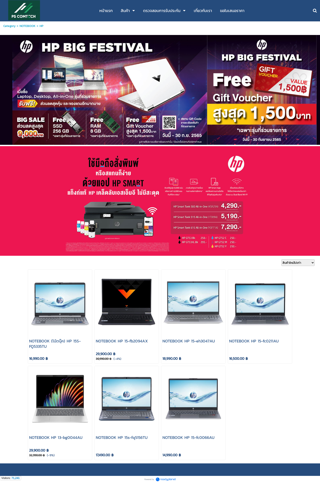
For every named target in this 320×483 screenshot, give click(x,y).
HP (41, 26)
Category (9, 26)
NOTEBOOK (28, 26)
